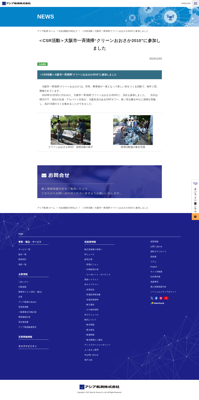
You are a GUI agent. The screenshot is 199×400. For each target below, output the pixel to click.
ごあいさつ (23, 282)
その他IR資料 (92, 309)
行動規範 (22, 287)
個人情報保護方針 (158, 287)
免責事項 (154, 282)
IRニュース (89, 254)
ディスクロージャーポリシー (97, 345)
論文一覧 (22, 254)
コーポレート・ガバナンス (98, 274)
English (153, 267)
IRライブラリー (91, 284)
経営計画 (88, 259)
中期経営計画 (92, 269)
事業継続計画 (24, 317)
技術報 (153, 256)
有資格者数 (23, 307)
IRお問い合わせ (91, 355)
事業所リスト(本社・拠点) (30, 292)
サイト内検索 (156, 272)
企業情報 (23, 274)
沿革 (20, 297)
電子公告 (88, 360)
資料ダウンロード (158, 251)
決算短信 (90, 289)
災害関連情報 (25, 337)
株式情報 (90, 325)
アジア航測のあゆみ (27, 302)
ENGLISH (186, 3)
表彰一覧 (22, 264)
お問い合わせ (156, 246)
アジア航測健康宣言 (27, 327)
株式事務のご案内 (94, 340)
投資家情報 (90, 242)
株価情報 (90, 335)
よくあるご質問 (91, 350)
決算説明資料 (92, 300)
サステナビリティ (27, 346)
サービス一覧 (24, 249)
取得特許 (22, 259)
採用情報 (154, 241)
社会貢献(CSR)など (68, 31)
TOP (20, 234)
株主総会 (90, 330)
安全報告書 (23, 322)
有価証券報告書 (93, 294)
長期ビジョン (92, 264)
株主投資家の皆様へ (93, 249)
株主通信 (90, 305)
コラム (153, 261)
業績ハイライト (91, 279)
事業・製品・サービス (30, 242)
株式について (90, 320)
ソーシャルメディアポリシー (163, 292)
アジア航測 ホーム (46, 208)
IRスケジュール (91, 315)
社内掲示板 (155, 276)
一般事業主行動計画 (27, 312)
